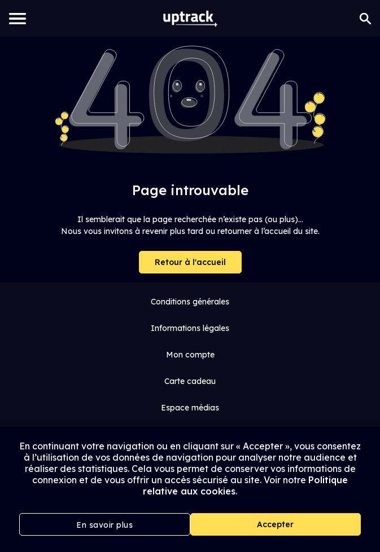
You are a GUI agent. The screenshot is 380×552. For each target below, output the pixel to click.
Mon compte (190, 355)
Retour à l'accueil (190, 262)
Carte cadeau (190, 381)
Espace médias (190, 408)
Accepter (275, 524)
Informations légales (190, 328)
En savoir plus (104, 525)
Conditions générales (190, 302)
